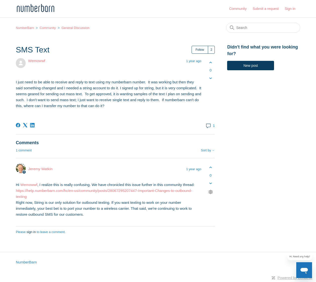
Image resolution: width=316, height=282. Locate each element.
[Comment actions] (210, 192)
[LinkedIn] (32, 125)
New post (250, 66)
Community (238, 9)
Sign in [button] (290, 9)
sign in (31, 232)
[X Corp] (25, 125)
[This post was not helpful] (210, 78)
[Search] (263, 28)
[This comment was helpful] (210, 167)
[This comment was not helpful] (210, 183)
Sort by (208, 150)
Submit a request (266, 9)
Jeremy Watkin (40, 169)
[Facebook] (18, 125)
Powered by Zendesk (294, 278)
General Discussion (75, 28)
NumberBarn (25, 28)
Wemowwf (36, 61)
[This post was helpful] (210, 62)
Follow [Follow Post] (200, 49)
